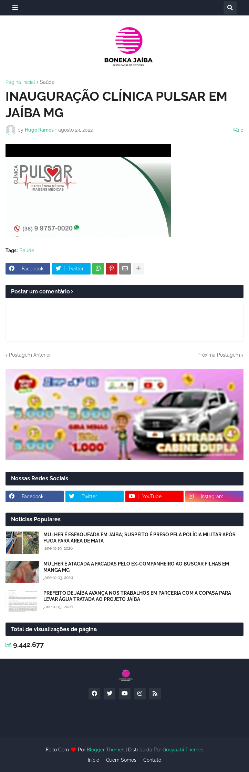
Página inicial (20, 82)
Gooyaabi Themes (183, 749)
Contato (152, 760)
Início (93, 760)
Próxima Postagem (218, 355)
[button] (15, 7)
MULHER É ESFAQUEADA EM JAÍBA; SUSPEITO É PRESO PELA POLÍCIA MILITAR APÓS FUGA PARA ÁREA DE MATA (139, 538)
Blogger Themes (105, 749)
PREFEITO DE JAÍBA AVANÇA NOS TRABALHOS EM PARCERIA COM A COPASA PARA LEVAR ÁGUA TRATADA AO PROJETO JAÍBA (137, 596)
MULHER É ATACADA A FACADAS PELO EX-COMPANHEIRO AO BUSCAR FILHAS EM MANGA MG (136, 567)
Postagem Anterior (30, 355)
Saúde (47, 82)
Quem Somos (121, 760)
